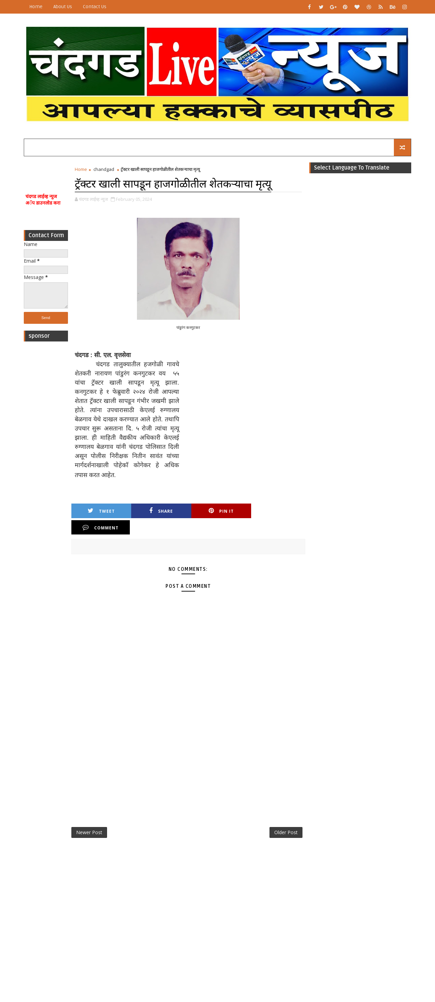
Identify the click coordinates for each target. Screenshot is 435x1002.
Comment (275, 511)
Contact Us (94, 7)
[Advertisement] (45, 447)
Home (35, 7)
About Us (62, 7)
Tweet (100, 511)
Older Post (285, 816)
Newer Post (89, 816)
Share (159, 511)
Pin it (216, 511)
